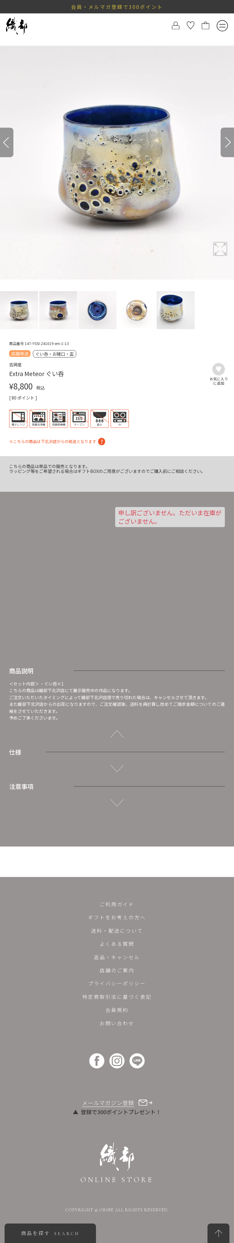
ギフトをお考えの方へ (117, 917)
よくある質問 (117, 943)
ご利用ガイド (117, 904)
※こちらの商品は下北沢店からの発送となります (52, 441)
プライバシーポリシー (117, 983)
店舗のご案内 (117, 970)
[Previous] (6, 142)
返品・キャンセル (117, 957)
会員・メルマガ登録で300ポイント (117, 6)
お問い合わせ (117, 1023)
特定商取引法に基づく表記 (117, 996)
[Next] (227, 142)
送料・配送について (117, 930)
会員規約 (117, 1009)
